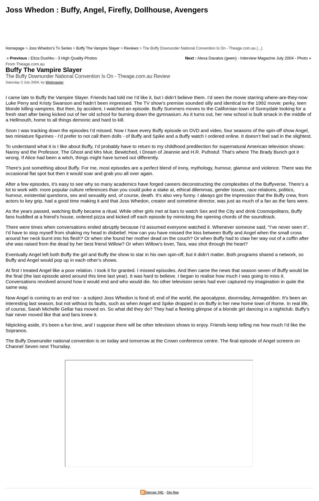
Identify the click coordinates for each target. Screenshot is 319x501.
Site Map (173, 492)
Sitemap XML (152, 492)
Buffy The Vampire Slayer (98, 48)
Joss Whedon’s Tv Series (50, 48)
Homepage (15, 48)
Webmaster (54, 82)
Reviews (131, 48)
